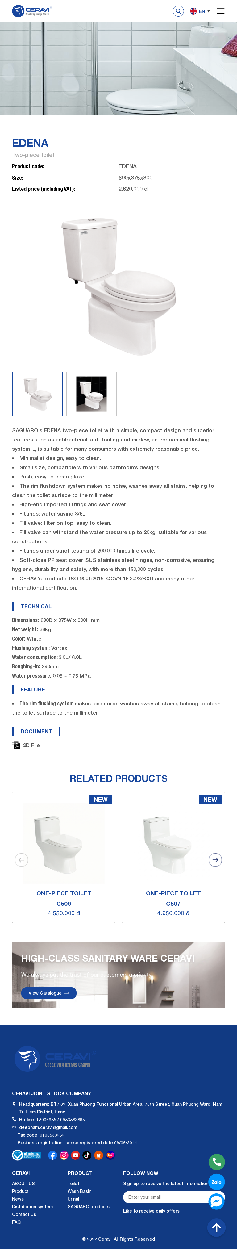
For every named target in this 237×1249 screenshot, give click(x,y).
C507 (173, 903)
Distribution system (32, 1206)
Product (20, 1191)
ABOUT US (23, 1183)
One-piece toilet (63, 892)
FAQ (16, 1222)
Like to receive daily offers (151, 1210)
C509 (63, 903)
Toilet (73, 1183)
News (18, 1198)
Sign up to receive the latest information (165, 1183)
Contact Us (24, 1214)
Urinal (73, 1198)
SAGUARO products (89, 1206)
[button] (215, 860)
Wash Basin (79, 1191)
